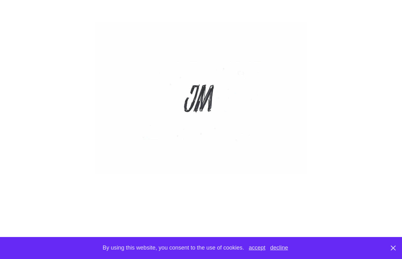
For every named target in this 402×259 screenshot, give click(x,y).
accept (257, 248)
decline (279, 248)
